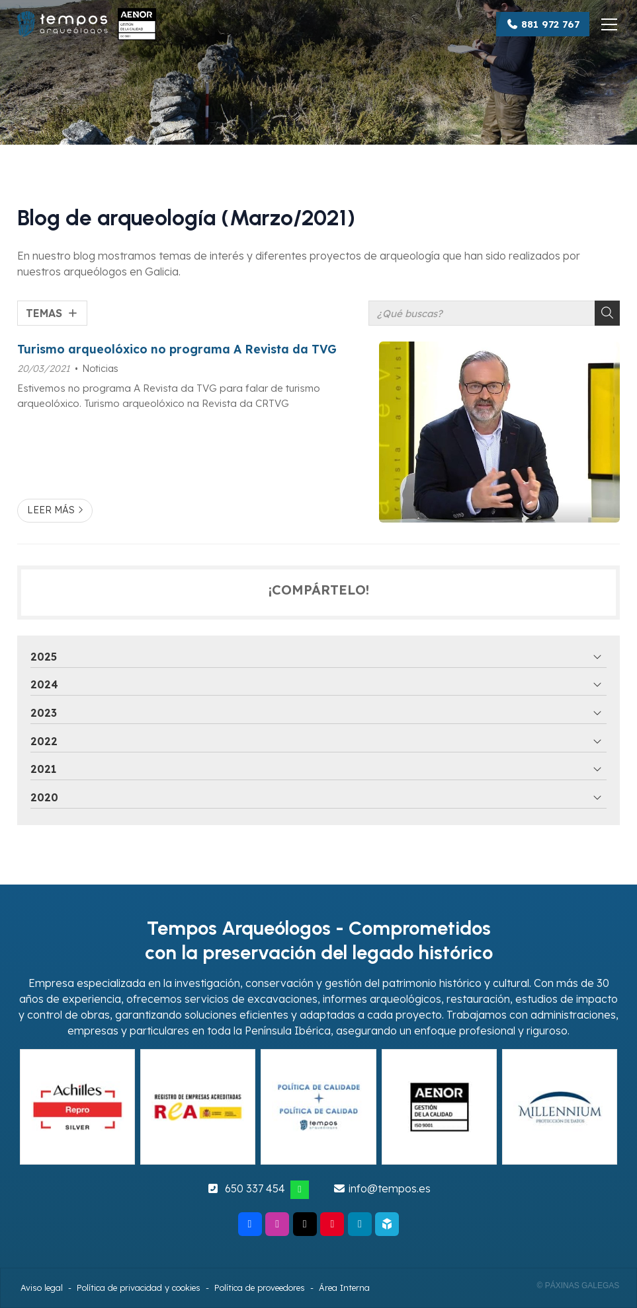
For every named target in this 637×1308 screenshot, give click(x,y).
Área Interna (344, 1287)
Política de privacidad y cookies (138, 1287)
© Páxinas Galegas (577, 1285)
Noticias (100, 369)
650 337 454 (255, 1188)
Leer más (51, 510)
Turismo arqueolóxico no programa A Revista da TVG (177, 349)
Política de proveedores (259, 1287)
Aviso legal (42, 1287)
